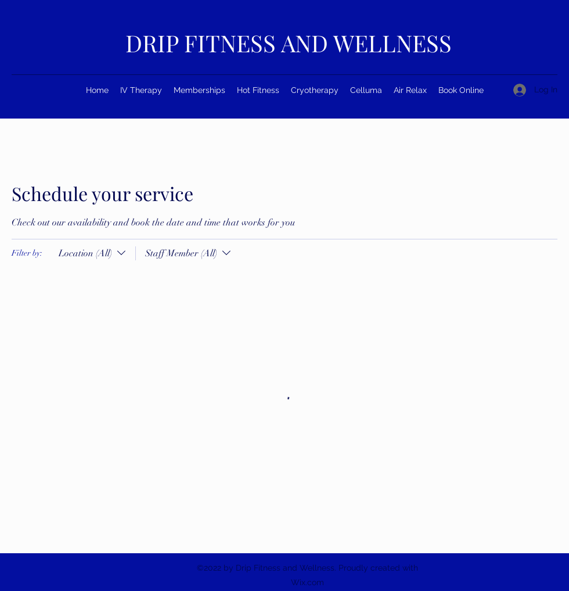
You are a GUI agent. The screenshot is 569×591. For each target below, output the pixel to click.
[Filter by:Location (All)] (93, 253)
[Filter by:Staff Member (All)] (184, 253)
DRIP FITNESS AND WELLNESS (288, 42)
